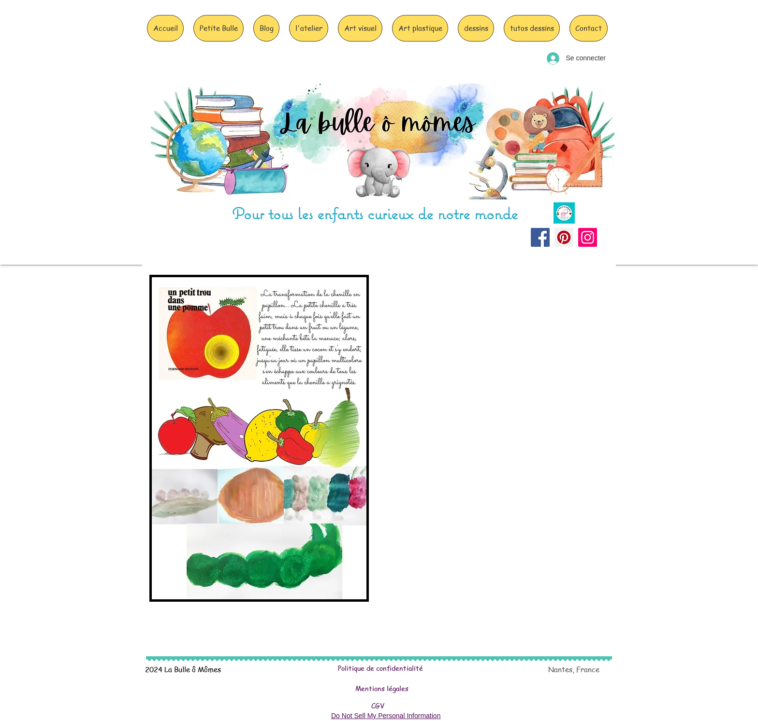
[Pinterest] (563, 237)
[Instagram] (587, 237)
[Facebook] (540, 237)
